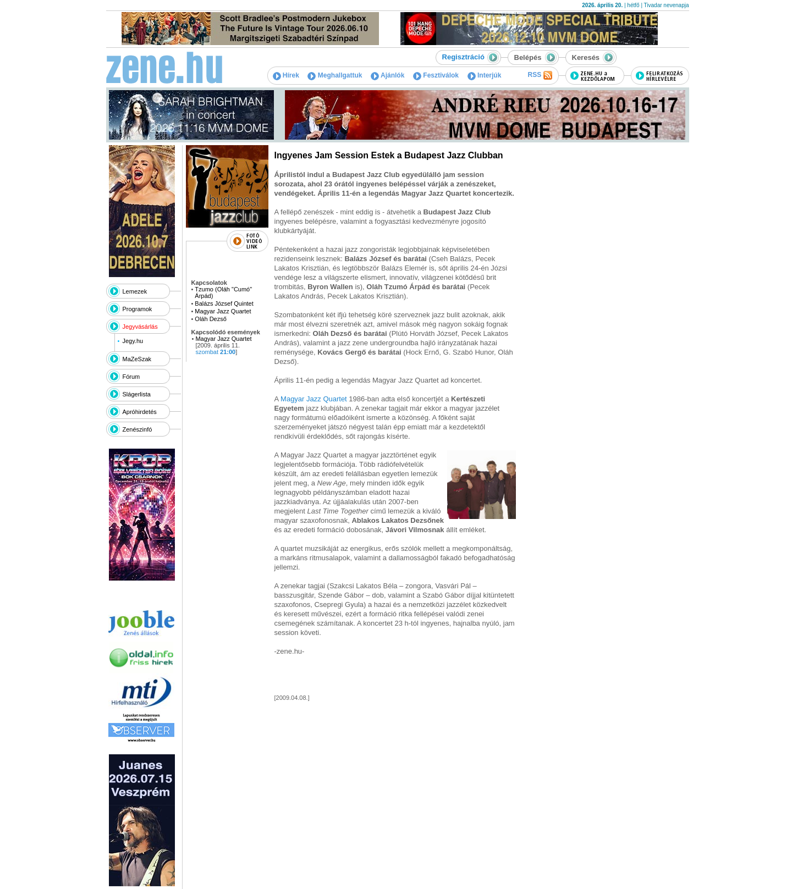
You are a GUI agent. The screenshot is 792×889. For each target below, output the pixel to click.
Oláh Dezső (210, 319)
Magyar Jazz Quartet (223, 311)
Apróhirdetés (140, 411)
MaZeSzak (137, 359)
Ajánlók (387, 75)
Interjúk (485, 75)
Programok (137, 309)
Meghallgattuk (334, 75)
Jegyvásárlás (140, 326)
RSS (539, 75)
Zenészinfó (137, 429)
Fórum (131, 376)
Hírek (286, 75)
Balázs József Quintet (224, 303)
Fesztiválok (436, 75)
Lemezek (135, 291)
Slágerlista (137, 394)
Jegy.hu (132, 341)
